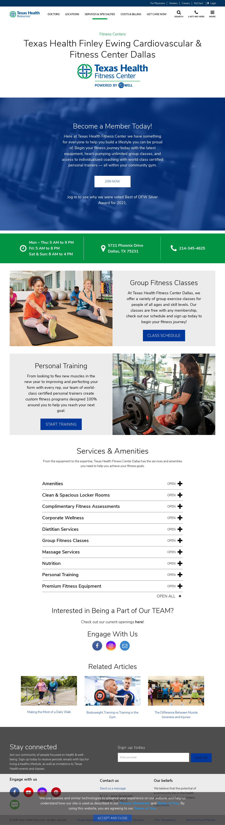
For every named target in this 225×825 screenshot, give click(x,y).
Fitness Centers (112, 34)
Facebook (98, 643)
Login (211, 3)
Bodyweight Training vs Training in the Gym (112, 714)
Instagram (112, 643)
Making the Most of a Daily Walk (49, 712)
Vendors (173, 3)
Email (125, 643)
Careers (186, 3)
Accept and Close (112, 818)
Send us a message (113, 788)
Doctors (54, 14)
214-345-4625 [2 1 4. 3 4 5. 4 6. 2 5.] (192, 248)
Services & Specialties (100, 14)
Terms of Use (168, 803)
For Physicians (157, 3)
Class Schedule (164, 335)
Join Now (112, 181)
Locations (72, 14)
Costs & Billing (131, 14)
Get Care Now (156, 14)
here (139, 622)
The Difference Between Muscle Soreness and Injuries (176, 714)
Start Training (61, 424)
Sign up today (131, 747)
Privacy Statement (134, 803)
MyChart (198, 3)
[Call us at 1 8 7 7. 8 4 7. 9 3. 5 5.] (196, 14)
